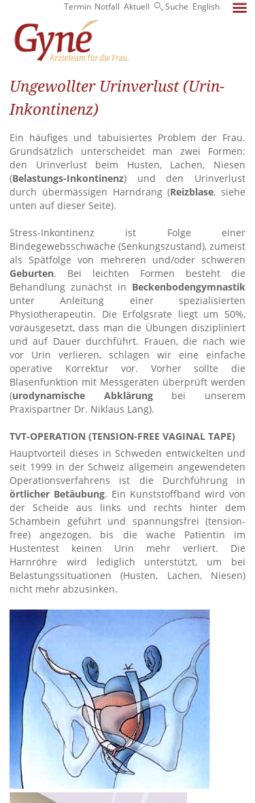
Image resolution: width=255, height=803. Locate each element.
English (206, 6)
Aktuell (137, 6)
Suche (176, 6)
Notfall (107, 6)
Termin (77, 6)
